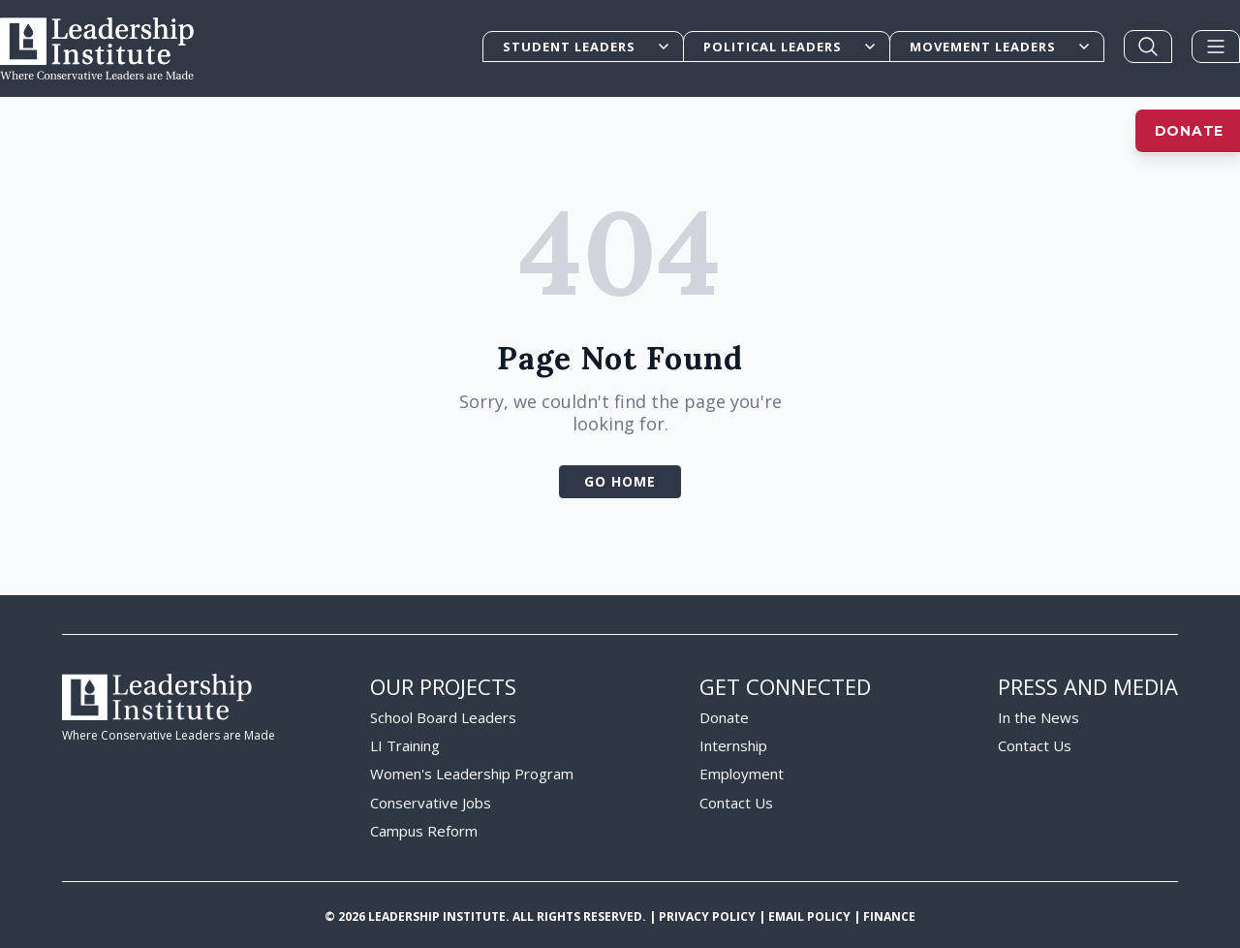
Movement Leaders (1001, 46)
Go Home (620, 481)
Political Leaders (790, 46)
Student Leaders (587, 46)
